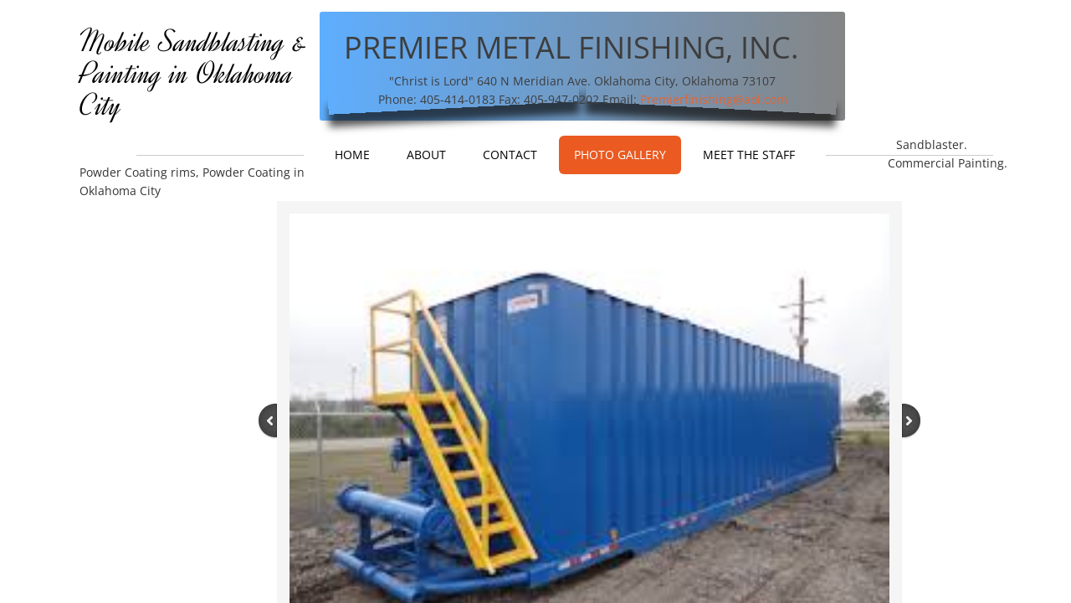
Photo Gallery (620, 154)
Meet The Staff (749, 154)
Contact (510, 154)
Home (352, 154)
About (426, 154)
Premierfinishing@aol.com (713, 99)
